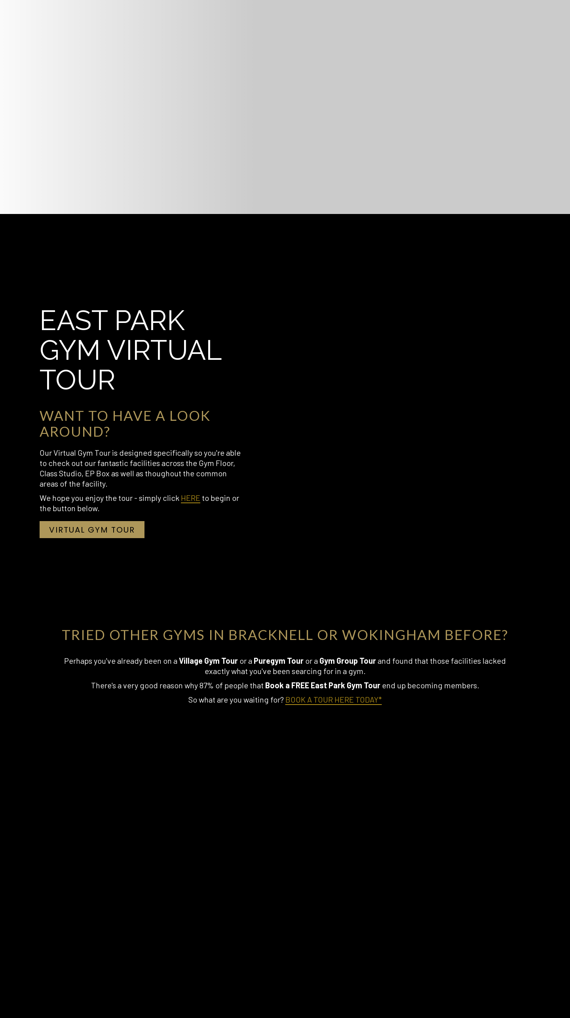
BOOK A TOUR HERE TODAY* (333, 699)
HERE (190, 497)
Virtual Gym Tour (96, 531)
